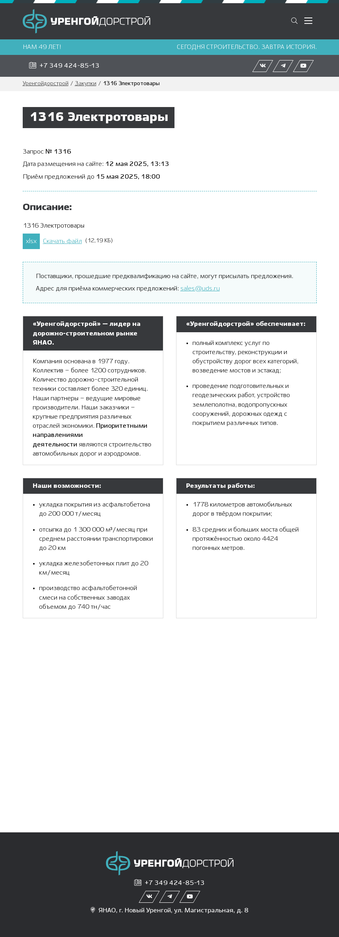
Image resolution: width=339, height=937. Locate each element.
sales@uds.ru (200, 289)
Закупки (85, 83)
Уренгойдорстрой (46, 83)
